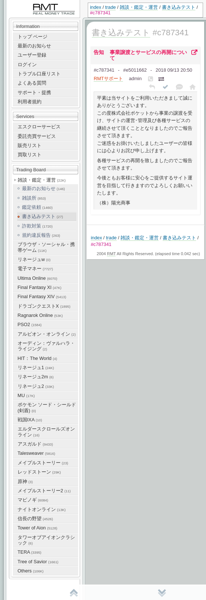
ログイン (27, 64)
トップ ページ (33, 36)
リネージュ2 (36, 386)
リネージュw (34, 259)
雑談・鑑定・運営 (139, 7)
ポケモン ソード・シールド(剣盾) (47, 407)
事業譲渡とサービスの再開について (148, 55)
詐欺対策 (37, 226)
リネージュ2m (36, 376)
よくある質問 (32, 83)
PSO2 (29, 324)
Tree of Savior (38, 561)
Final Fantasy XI (39, 287)
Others (31, 571)
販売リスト (29, 145)
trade (110, 7)
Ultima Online (37, 278)
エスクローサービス (39, 126)
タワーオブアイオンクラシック (46, 540)
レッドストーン (39, 472)
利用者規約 (29, 101)
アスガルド (35, 444)
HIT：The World (37, 358)
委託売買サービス (37, 136)
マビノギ (33, 500)
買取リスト (29, 154)
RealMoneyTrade (24, 3)
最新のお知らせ (34, 46)
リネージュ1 (36, 367)
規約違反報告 (41, 235)
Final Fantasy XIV (42, 296)
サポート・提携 (34, 92)
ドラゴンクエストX (44, 306)
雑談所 (34, 198)
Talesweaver (36, 453)
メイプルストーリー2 (44, 490)
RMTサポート (108, 78)
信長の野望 (35, 518)
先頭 (74, 592)
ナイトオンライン (42, 509)
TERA (29, 552)
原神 (25, 481)
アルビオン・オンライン (47, 334)
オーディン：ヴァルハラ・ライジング (46, 345)
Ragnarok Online (40, 315)
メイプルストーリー (43, 462)
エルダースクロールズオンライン (46, 431)
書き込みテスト (178, 7)
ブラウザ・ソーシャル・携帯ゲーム (46, 247)
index (95, 7)
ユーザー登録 (32, 55)
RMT (111, 253)
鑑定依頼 (37, 207)
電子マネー (35, 268)
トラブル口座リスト (39, 73)
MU (26, 395)
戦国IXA (30, 419)
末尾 (162, 592)
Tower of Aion (37, 528)
